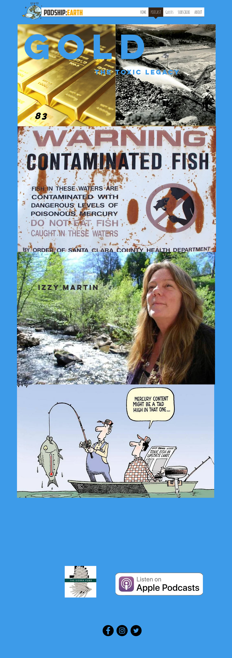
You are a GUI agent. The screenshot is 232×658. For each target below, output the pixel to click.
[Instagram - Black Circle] (122, 630)
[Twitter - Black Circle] (136, 630)
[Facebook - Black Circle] (108, 630)
